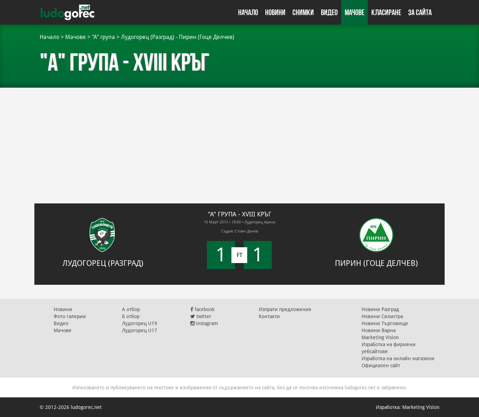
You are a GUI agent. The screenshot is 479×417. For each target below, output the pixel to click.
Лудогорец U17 (139, 330)
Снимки (303, 12)
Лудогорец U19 (139, 323)
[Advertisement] (239, 140)
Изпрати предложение (285, 309)
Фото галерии (70, 316)
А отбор (131, 309)
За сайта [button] (420, 12)
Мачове (354, 12)
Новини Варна (379, 330)
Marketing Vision (380, 337)
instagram (204, 323)
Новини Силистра (382, 316)
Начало (248, 12)
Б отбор (131, 316)
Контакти (269, 316)
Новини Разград (380, 309)
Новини (275, 12)
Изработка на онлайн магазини (398, 358)
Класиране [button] (386, 12)
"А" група (103, 37)
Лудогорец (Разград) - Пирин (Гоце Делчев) (177, 37)
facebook (202, 309)
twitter (200, 316)
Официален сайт (381, 365)
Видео (329, 12)
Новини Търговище (385, 323)
